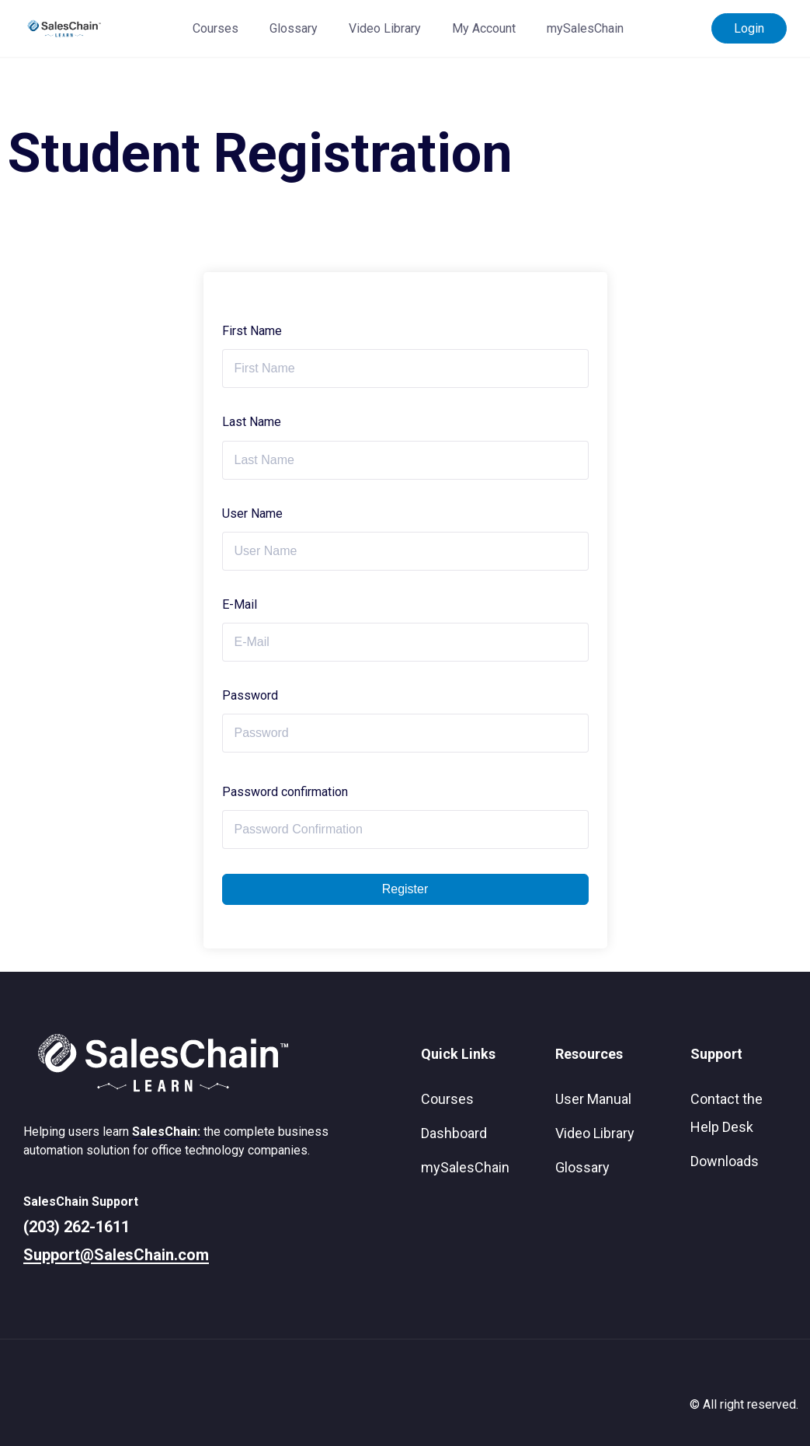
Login (749, 28)
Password (250, 695)
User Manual (593, 1099)
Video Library (385, 28)
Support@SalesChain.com (116, 1254)
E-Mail (239, 604)
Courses (215, 28)
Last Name (251, 421)
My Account (484, 28)
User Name (252, 513)
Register (405, 889)
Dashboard (454, 1133)
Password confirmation (285, 791)
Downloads (724, 1161)
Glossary (293, 28)
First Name (252, 330)
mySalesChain (585, 28)
